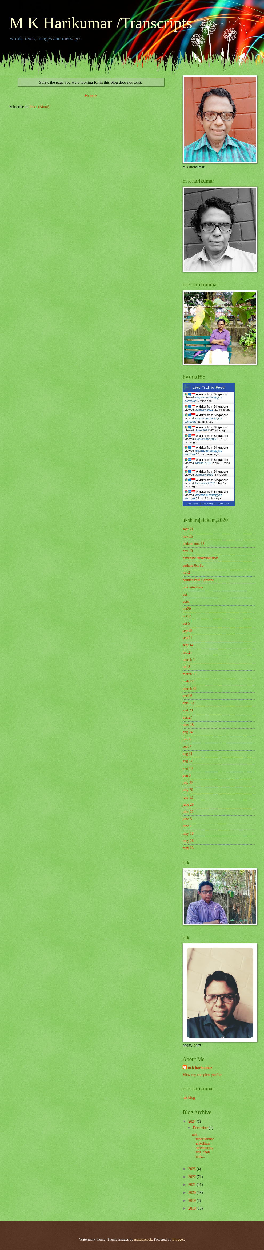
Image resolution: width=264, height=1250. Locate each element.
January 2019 (204, 474)
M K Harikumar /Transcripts (100, 23)
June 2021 (202, 430)
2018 (192, 1208)
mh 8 (186, 667)
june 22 (188, 812)
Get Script (208, 504)
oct (185, 594)
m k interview (193, 587)
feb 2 (186, 652)
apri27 (187, 717)
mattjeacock (143, 1239)
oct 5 (186, 623)
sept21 (187, 638)
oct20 (187, 609)
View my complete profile (202, 1075)
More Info (223, 504)
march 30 (190, 689)
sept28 (187, 631)
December (201, 1128)
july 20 (188, 790)
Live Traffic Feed (209, 387)
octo (186, 602)
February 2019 (204, 483)
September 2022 (206, 439)
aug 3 (187, 775)
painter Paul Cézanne (198, 580)
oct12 (187, 616)
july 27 (188, 783)
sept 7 (187, 746)
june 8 (187, 819)
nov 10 (188, 551)
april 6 (187, 696)
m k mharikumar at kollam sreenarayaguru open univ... (203, 1146)
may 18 (188, 725)
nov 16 (188, 536)
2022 (192, 1177)
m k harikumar (200, 1068)
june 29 (188, 805)
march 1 (189, 660)
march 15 (190, 674)
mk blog (189, 1098)
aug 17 (188, 761)
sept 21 (188, 529)
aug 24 (188, 732)
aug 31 (188, 754)
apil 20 (188, 710)
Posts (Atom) (39, 107)
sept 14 (188, 645)
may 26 (188, 841)
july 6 (187, 739)
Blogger (178, 1239)
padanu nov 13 (193, 544)
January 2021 (204, 409)
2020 (192, 1193)
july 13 (188, 797)
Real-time (193, 504)
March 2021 (203, 463)
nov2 (186, 573)
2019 (192, 1201)
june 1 (187, 826)
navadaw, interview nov (200, 558)
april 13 (188, 703)
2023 (192, 1169)
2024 (192, 1121)
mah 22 (188, 681)
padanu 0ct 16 (193, 565)
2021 (192, 1185)
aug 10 (188, 768)
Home (90, 95)
